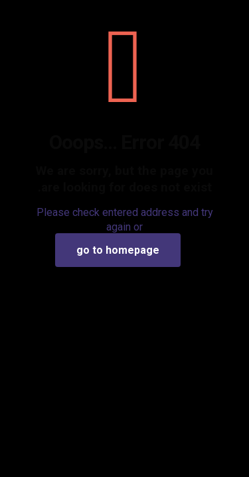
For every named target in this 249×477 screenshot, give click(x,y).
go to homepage (117, 250)
